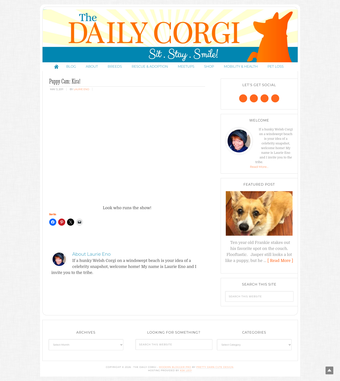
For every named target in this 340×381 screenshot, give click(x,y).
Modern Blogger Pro (175, 367)
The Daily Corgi (170, 35)
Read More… (259, 167)
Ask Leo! (186, 370)
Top (329, 370)
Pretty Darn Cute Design (215, 367)
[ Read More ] (280, 260)
